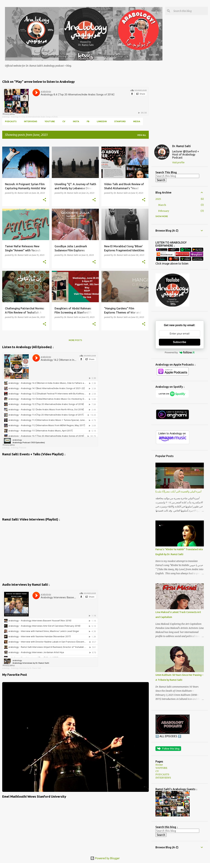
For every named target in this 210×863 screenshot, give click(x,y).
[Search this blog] (190, 11)
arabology (6, 117)
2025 (158, 199)
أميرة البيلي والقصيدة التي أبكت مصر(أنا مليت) (178, 491)
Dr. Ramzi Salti (181, 146)
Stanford (120, 121)
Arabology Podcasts (18, 448)
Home (159, 764)
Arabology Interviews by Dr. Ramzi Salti (26, 668)
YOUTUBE (50, 121)
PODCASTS (10, 121)
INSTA (76, 121)
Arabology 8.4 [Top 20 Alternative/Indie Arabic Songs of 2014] (34, 117)
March (162, 204)
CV (63, 121)
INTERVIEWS (30, 121)
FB (88, 121)
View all (141, 135)
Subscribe (179, 342)
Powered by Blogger (105, 858)
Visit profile (178, 162)
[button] (44, 200)
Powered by (179, 352)
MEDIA (136, 121)
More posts (75, 340)
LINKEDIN (102, 121)
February (163, 210)
